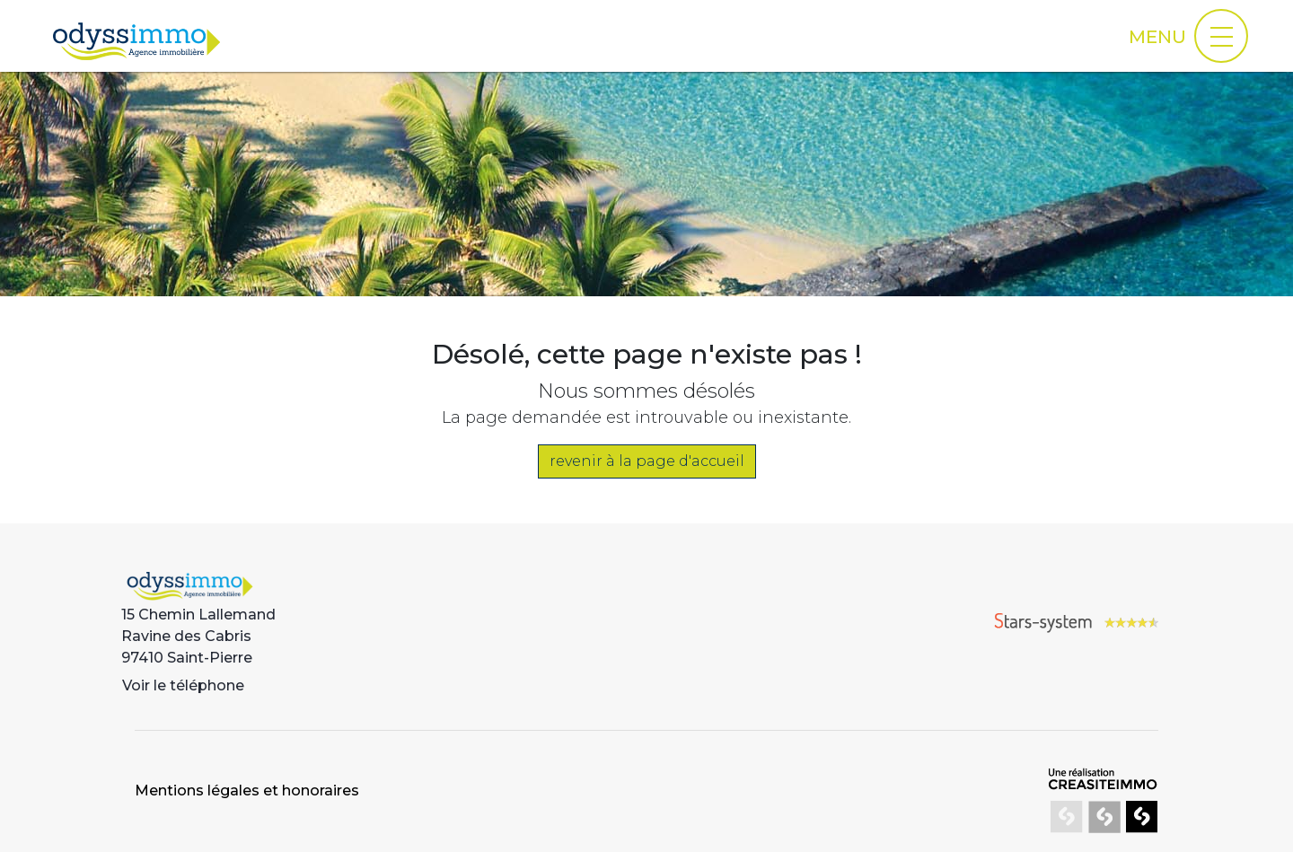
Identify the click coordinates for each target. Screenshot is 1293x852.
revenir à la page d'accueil (647, 461)
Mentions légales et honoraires (247, 790)
